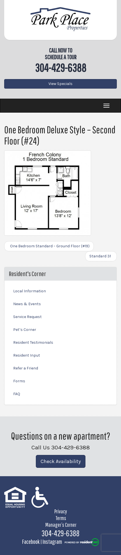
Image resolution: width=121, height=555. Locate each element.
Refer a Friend (25, 368)
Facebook (30, 541)
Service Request (27, 316)
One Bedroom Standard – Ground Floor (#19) (49, 246)
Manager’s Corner (60, 524)
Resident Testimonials (33, 342)
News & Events (27, 304)
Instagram (52, 541)
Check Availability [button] (61, 461)
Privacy (60, 511)
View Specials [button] (60, 83)
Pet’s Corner (24, 329)
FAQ (16, 394)
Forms (19, 381)
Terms (60, 518)
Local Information (29, 291)
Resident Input (26, 355)
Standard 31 (101, 256)
